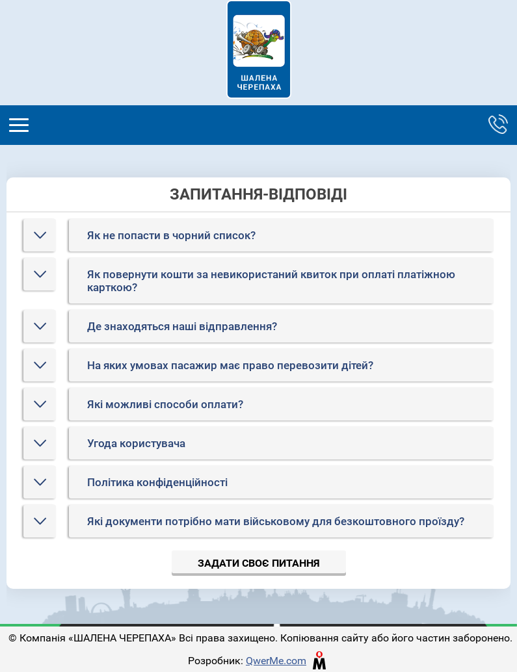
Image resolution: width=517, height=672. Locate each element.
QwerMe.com (276, 660)
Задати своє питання (259, 563)
